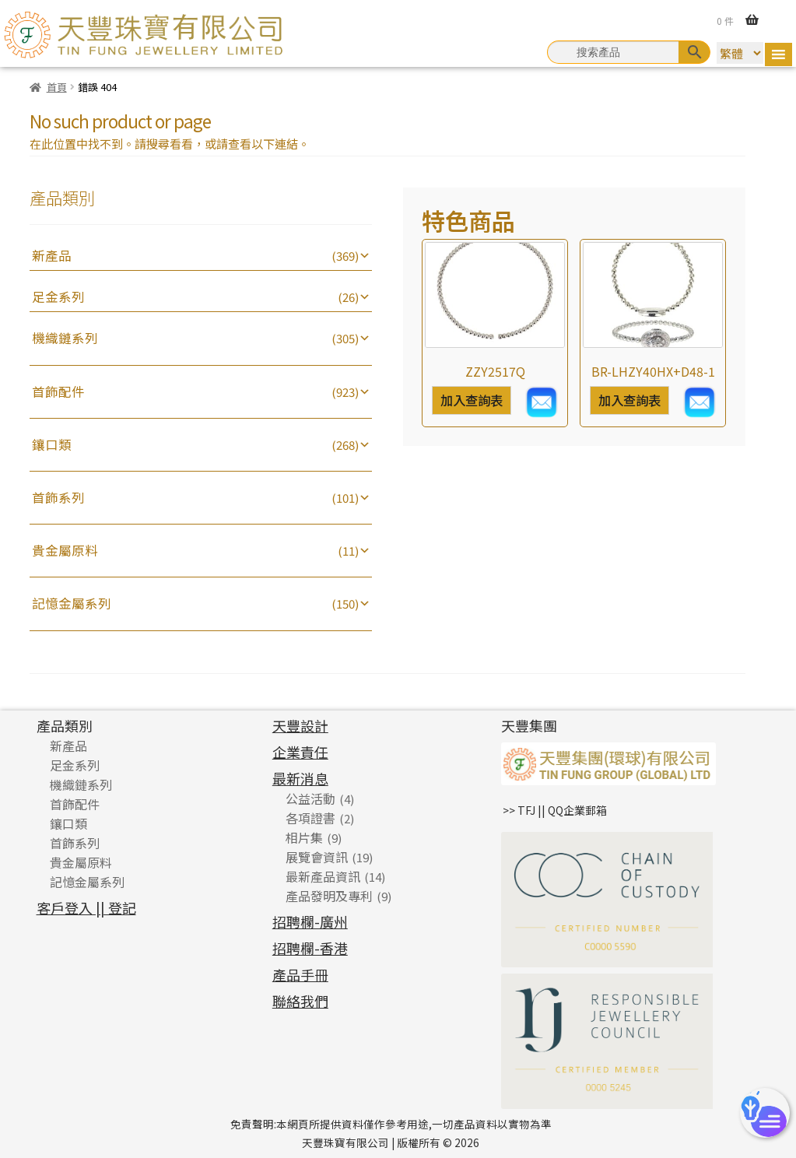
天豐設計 (300, 725)
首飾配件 (58, 391)
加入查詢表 (471, 400)
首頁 (57, 86)
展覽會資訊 (317, 856)
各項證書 (310, 818)
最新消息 (300, 778)
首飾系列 (58, 497)
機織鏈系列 (65, 337)
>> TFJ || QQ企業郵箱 (555, 810)
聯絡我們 (300, 1001)
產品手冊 (300, 974)
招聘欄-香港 (310, 948)
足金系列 (58, 296)
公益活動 (310, 798)
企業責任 (300, 752)
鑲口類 (52, 444)
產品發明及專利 (329, 895)
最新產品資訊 (323, 876)
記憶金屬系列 (71, 603)
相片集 (304, 837)
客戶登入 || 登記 (86, 907)
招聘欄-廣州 (310, 921)
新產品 (52, 255)
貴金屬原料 (65, 550)
